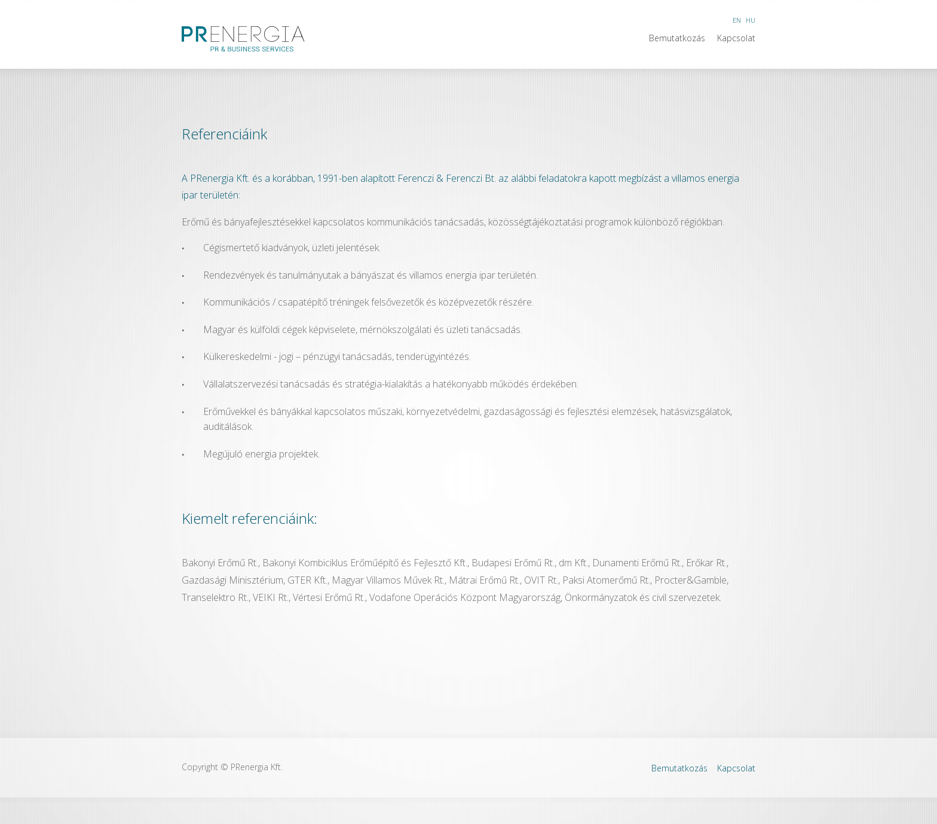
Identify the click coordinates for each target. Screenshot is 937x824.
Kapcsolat (736, 38)
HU (750, 20)
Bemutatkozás (677, 38)
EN (737, 20)
